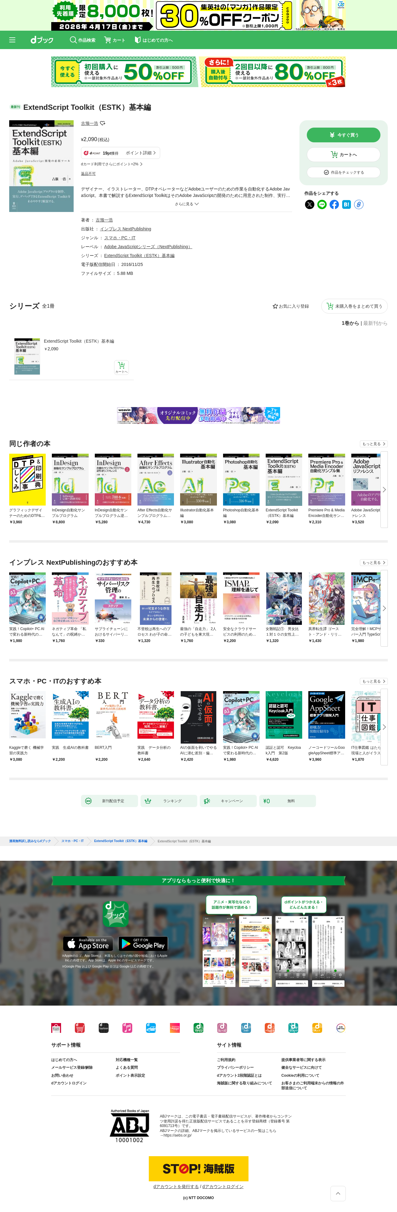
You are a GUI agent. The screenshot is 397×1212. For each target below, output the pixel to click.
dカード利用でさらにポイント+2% (109, 164)
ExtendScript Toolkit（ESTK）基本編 (79, 341)
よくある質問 (127, 1067)
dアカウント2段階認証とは (239, 1075)
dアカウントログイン (69, 1083)
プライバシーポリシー (235, 1067)
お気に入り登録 (294, 306)
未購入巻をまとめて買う (359, 306)
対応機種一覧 (127, 1060)
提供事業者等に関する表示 (303, 1060)
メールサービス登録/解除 (72, 1067)
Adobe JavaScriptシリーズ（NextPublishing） (148, 246)
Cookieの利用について (300, 1075)
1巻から (350, 323)
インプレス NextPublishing (125, 228)
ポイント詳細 (139, 152)
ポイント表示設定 (130, 1075)
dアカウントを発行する (176, 1186)
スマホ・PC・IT (120, 237)
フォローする (102, 123)
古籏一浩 (89, 123)
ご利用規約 (226, 1060)
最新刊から (375, 323)
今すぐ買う (348, 135)
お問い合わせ (62, 1075)
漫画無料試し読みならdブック (30, 841)
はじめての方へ (64, 1060)
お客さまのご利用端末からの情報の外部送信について (312, 1085)
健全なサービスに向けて (301, 1067)
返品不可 (88, 173)
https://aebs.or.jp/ (177, 1135)
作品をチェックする (347, 172)
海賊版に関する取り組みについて (244, 1083)
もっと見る (371, 444)
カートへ (348, 154)
